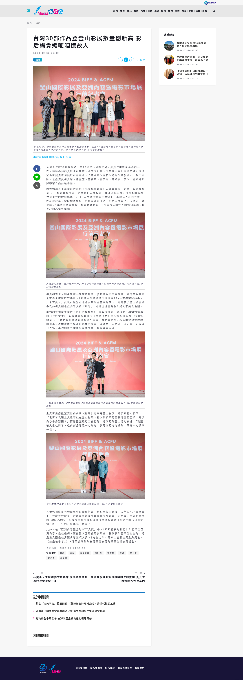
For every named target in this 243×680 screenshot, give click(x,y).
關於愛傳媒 (81, 667)
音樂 (136, 11)
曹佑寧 (51, 558)
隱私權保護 (96, 667)
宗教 (143, 11)
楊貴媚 (111, 552)
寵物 (170, 11)
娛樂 (163, 11)
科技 (184, 11)
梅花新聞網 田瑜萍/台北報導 (52, 157)
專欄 (191, 11)
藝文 (129, 11)
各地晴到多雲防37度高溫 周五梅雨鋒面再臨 (193, 44)
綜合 (198, 11)
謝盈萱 (63, 558)
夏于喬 (133, 552)
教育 (122, 11)
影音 (204, 11)
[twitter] (36, 177)
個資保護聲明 (125, 667)
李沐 (122, 552)
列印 (141, 59)
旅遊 (156, 11)
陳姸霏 (98, 552)
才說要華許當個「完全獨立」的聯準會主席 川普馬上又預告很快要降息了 (193, 60)
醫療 (177, 11)
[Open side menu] (28, 10)
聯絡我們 (140, 667)
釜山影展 (85, 552)
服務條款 (110, 667)
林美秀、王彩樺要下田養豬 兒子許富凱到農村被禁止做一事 (60, 578)
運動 (150, 11)
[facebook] (36, 168)
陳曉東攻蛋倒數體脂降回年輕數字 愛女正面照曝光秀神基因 (118, 578)
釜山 (72, 552)
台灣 (62, 552)
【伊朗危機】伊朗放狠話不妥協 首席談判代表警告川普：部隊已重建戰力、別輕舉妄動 (192, 75)
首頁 (29, 22)
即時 (115, 11)
